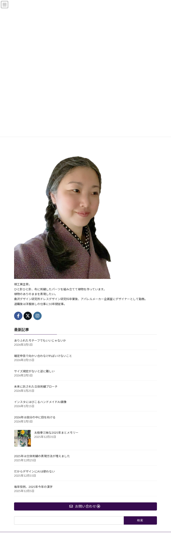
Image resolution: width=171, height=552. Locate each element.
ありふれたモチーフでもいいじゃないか (40, 340)
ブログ (44, 535)
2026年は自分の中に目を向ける (34, 417)
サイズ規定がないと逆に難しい (34, 371)
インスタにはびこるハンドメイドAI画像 (40, 402)
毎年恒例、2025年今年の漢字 (33, 486)
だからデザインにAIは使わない (34, 471)
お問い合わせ (116, 535)
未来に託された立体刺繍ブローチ (36, 386)
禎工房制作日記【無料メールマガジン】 (79, 535)
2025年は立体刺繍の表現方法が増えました (42, 456)
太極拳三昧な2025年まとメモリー (56, 432)
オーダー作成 (25, 535)
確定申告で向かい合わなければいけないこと (43, 356)
